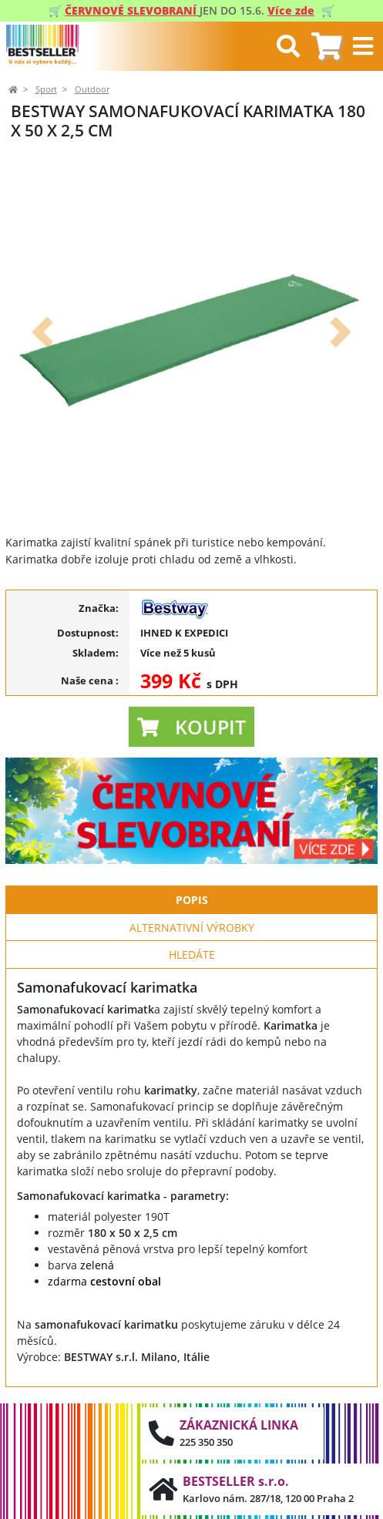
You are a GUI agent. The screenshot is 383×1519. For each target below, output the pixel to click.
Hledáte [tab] (192, 954)
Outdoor (92, 89)
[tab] (326, 47)
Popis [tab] (192, 899)
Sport (46, 89)
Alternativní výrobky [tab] (191, 927)
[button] (42, 332)
